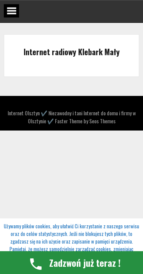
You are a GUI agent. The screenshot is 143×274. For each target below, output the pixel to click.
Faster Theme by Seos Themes (85, 121)
